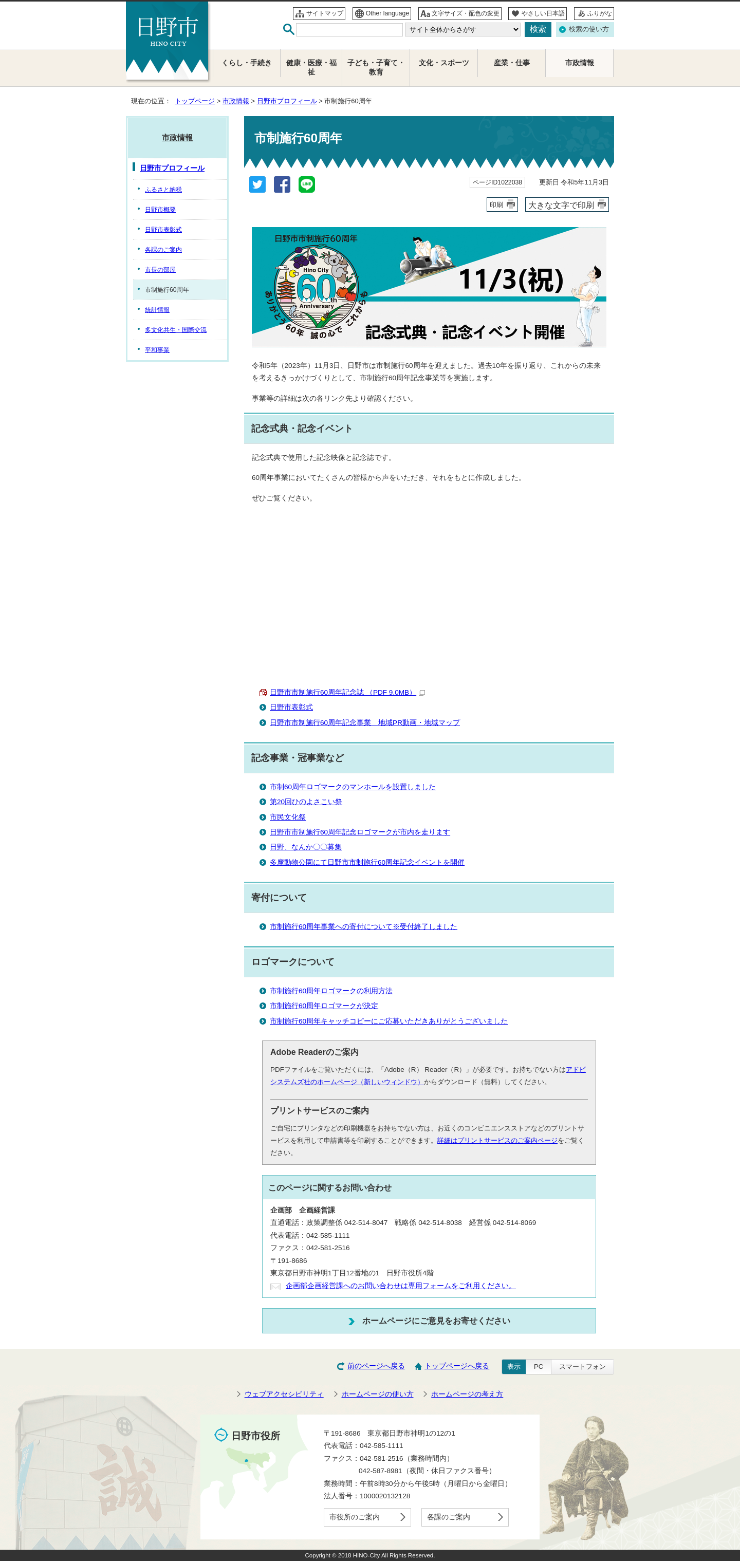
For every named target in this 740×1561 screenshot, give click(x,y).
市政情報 (236, 101)
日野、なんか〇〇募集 (306, 847)
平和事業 (157, 350)
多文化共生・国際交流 (176, 329)
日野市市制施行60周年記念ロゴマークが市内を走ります (360, 832)
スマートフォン (582, 1366)
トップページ (195, 101)
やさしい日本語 (543, 13)
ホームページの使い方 (378, 1394)
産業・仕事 (512, 63)
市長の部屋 (160, 269)
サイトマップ (324, 13)
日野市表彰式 (291, 707)
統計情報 (157, 309)
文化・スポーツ (444, 63)
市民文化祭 (288, 817)
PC (538, 1366)
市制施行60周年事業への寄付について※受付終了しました (363, 927)
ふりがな (599, 13)
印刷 (496, 205)
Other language (388, 13)
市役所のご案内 (354, 1517)
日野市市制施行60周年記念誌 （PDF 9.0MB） (347, 692)
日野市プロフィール (287, 101)
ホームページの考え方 (467, 1394)
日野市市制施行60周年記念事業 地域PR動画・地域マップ (365, 723)
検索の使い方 (589, 29)
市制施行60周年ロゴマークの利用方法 (331, 991)
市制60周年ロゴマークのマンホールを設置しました (353, 787)
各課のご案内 (163, 249)
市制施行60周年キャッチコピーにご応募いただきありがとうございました (389, 1021)
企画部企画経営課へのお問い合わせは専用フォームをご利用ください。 (401, 1286)
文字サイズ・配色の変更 (465, 13)
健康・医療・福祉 (311, 67)
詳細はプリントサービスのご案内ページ (497, 1140)
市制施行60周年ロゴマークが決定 (324, 1006)
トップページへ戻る (456, 1366)
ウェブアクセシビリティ (284, 1394)
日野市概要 (160, 209)
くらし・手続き (246, 63)
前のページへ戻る (376, 1366)
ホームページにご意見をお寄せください (436, 1320)
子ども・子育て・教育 (376, 67)
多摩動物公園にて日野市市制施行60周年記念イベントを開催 (367, 862)
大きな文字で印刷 (561, 205)
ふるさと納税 (163, 189)
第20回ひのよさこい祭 (306, 802)
